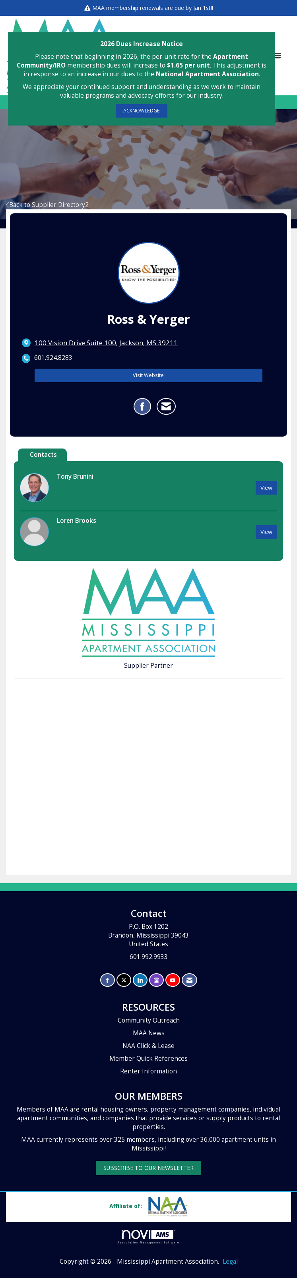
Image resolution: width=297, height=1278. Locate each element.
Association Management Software (149, 1237)
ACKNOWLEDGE (141, 110)
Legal (230, 1261)
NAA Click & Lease (148, 1046)
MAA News (149, 1033)
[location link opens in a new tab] (106, 343)
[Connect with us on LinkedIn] (140, 980)
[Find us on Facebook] (107, 980)
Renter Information (148, 1071)
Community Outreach (149, 1020)
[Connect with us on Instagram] (156, 980)
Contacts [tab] (43, 454)
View (266, 487)
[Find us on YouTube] (172, 980)
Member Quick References (148, 1058)
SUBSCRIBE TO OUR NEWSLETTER (148, 1168)
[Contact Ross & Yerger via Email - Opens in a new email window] (166, 406)
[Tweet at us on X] (123, 980)
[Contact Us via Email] (189, 980)
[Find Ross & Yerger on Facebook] (142, 406)
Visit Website (148, 375)
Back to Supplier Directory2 (47, 205)
